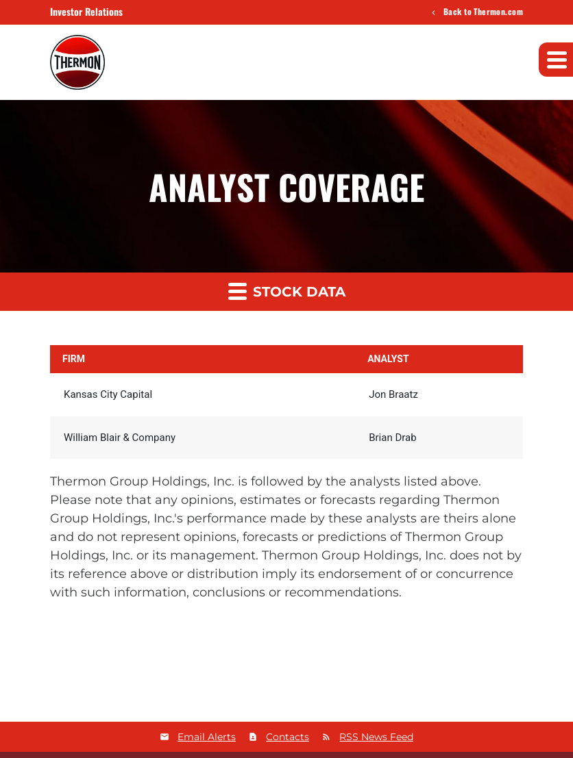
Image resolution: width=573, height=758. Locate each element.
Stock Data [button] (286, 290)
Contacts (287, 737)
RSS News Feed (376, 737)
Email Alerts (207, 737)
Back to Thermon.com (482, 12)
